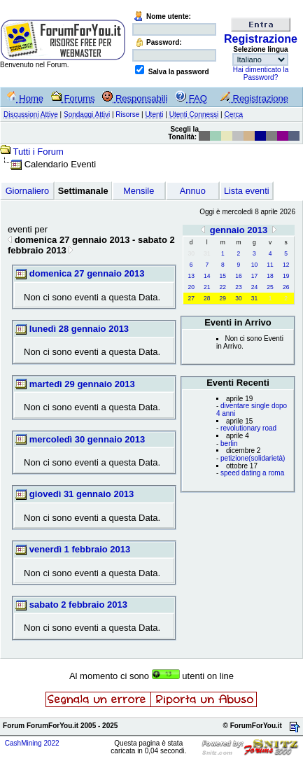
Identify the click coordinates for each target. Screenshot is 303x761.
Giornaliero (28, 191)
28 (207, 298)
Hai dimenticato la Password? (260, 73)
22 (223, 287)
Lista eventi (246, 191)
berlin (228, 443)
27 (191, 298)
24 (254, 287)
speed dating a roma (252, 473)
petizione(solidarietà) (252, 458)
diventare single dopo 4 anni (251, 409)
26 (286, 287)
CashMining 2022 (32, 743)
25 (270, 287)
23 (238, 287)
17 (254, 275)
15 (223, 275)
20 (191, 287)
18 (270, 275)
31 (254, 298)
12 (286, 264)
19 (286, 275)
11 (270, 264)
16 (238, 275)
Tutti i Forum (38, 151)
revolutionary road (248, 428)
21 (207, 287)
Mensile (138, 191)
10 (254, 264)
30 (238, 298)
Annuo (193, 191)
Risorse (127, 114)
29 (223, 298)
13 (191, 275)
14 (207, 275)
